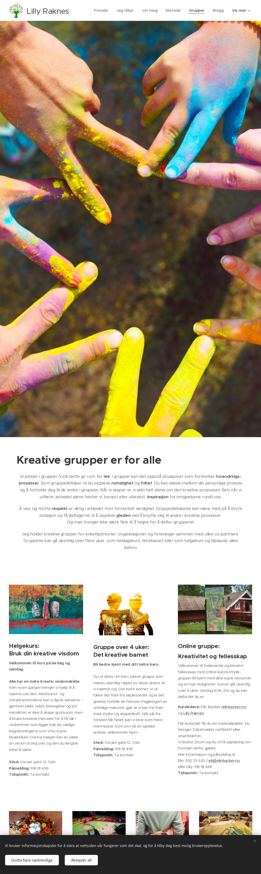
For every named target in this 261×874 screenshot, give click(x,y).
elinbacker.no (234, 706)
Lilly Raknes (194, 713)
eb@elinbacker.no (224, 760)
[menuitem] (101, 10)
